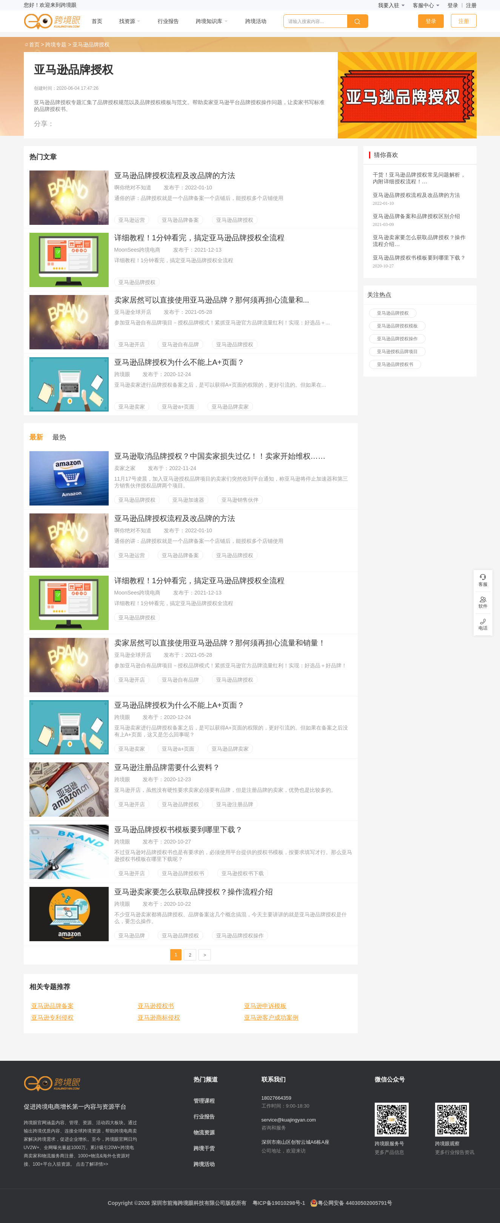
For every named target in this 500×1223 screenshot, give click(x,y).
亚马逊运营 (131, 220)
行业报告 (204, 1117)
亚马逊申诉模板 (265, 1006)
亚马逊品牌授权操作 (240, 936)
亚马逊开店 (131, 344)
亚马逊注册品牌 (234, 804)
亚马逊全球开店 (133, 312)
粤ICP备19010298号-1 (278, 1203)
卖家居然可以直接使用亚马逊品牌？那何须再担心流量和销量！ (220, 643)
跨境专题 (55, 44)
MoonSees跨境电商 (138, 250)
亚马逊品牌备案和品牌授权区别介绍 (416, 216)
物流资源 (204, 1132)
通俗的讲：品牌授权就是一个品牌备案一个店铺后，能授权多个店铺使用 (198, 198)
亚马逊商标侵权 (159, 1017)
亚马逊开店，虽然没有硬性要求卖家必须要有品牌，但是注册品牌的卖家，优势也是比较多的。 (225, 790)
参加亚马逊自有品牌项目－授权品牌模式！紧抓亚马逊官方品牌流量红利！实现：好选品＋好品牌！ (230, 665)
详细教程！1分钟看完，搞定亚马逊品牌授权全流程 (199, 238)
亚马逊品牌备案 (180, 220)
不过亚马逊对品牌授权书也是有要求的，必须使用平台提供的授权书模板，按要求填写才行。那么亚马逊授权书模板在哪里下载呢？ (233, 855)
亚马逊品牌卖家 (230, 407)
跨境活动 (204, 1164)
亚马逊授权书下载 (243, 873)
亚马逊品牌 (131, 936)
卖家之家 (125, 468)
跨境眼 (123, 374)
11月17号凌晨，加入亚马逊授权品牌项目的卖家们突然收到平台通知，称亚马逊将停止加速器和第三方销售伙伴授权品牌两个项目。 (231, 482)
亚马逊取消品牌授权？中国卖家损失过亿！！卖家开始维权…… (220, 456)
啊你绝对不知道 (133, 187)
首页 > (34, 44)
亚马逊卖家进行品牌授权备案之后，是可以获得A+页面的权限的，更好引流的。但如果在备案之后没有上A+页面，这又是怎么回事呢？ (231, 731)
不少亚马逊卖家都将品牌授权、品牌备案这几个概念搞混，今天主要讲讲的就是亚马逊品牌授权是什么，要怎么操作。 (230, 917)
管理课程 (204, 1101)
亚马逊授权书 (156, 1006)
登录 (453, 5)
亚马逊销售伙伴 (240, 500)
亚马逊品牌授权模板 (397, 326)
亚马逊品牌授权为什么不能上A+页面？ (179, 362)
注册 (471, 5)
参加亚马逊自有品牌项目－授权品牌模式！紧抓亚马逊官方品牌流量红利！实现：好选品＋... (222, 323)
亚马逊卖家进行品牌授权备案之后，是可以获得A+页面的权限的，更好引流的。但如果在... (220, 385)
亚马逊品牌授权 (234, 220)
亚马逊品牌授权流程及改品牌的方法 (174, 175)
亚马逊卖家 (131, 407)
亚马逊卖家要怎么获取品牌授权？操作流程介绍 (193, 892)
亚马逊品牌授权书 (183, 873)
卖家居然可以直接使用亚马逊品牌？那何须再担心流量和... (211, 300)
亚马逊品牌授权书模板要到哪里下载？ (178, 829)
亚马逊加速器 (188, 500)
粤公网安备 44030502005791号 (351, 1203)
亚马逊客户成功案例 (271, 1017)
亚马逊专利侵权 (52, 1017)
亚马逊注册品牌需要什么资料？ (167, 767)
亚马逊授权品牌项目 (397, 351)
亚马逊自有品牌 (180, 344)
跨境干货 (204, 1148)
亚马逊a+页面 (178, 407)
